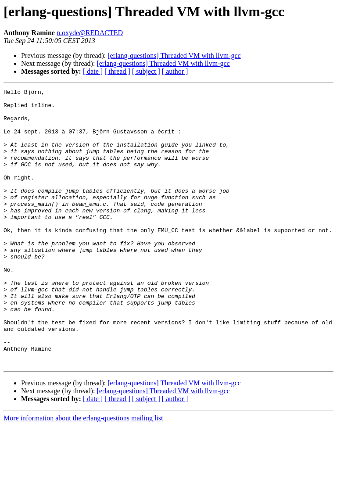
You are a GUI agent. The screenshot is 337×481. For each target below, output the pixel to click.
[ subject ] (146, 71)
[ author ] (175, 71)
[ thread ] (117, 71)
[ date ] (93, 71)
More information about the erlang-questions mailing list (83, 473)
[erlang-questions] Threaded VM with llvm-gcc (174, 55)
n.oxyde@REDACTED (90, 32)
